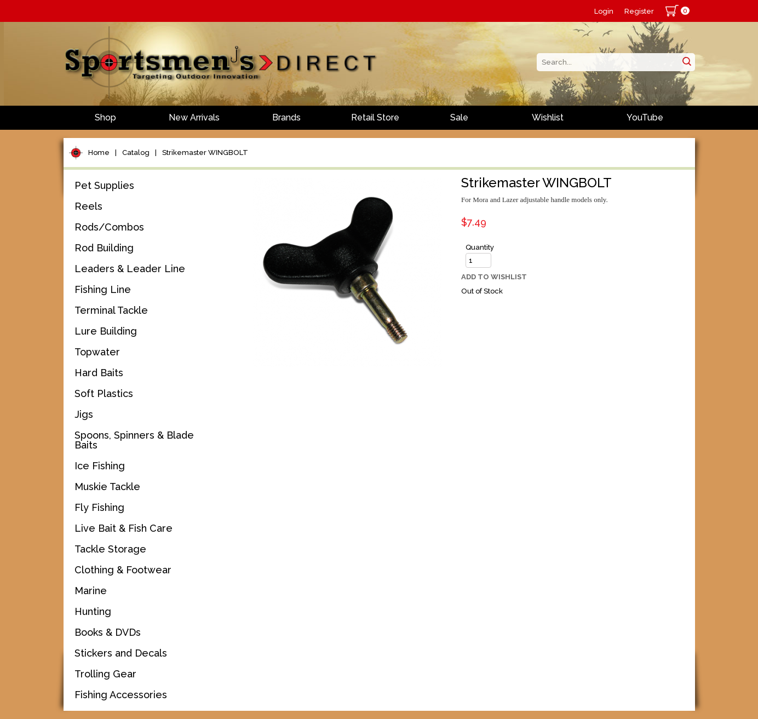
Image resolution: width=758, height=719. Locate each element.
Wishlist (548, 117)
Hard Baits (98, 372)
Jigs (83, 414)
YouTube (645, 117)
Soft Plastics (103, 393)
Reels (88, 206)
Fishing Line (102, 289)
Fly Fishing (99, 507)
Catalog (136, 152)
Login (603, 11)
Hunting (92, 611)
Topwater (97, 352)
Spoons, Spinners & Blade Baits (134, 440)
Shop (105, 117)
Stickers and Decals (120, 653)
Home (99, 152)
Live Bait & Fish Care (123, 528)
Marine (90, 590)
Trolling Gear (105, 674)
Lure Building (105, 331)
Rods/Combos (109, 227)
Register (639, 11)
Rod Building (104, 248)
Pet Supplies (104, 185)
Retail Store (375, 117)
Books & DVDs (107, 632)
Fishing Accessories (120, 694)
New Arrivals (194, 117)
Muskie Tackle (107, 486)
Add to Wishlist (494, 277)
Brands (286, 117)
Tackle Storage (110, 549)
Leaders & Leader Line (129, 268)
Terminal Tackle (111, 310)
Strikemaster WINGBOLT (205, 152)
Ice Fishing (99, 465)
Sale (459, 117)
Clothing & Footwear (122, 570)
